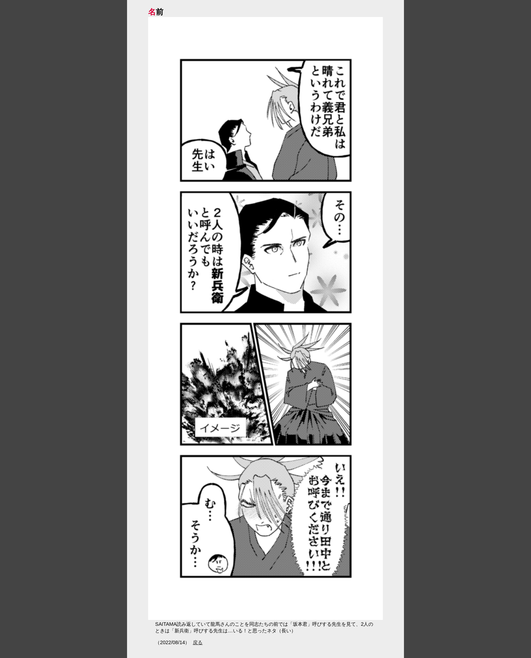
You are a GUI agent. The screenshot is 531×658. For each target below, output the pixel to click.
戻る (197, 642)
